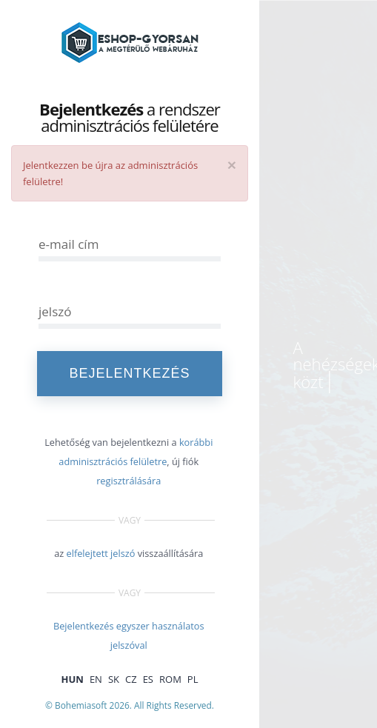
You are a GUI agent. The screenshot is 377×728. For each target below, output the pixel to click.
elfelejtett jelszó (101, 553)
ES (148, 679)
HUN (72, 679)
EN (96, 679)
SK (113, 679)
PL (192, 679)
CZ (131, 679)
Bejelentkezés (129, 373)
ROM (170, 679)
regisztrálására (128, 480)
